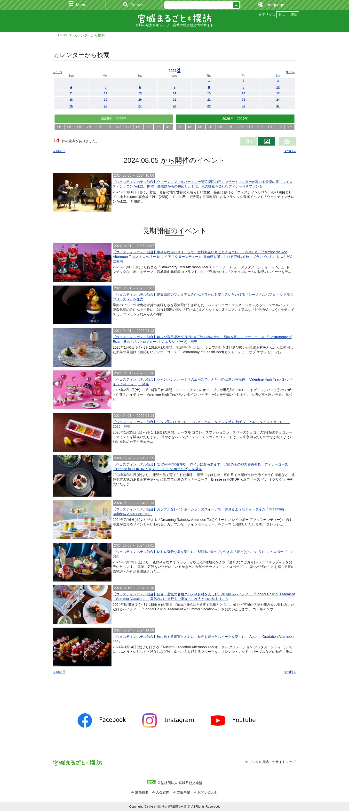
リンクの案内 (259, 762)
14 (174, 93)
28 (174, 106)
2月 (158, 127)
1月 (148, 127)
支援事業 (183, 792)
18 (70, 99)
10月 (119, 127)
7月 (89, 127)
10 (277, 87)
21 (174, 99)
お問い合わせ (208, 792)
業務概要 (142, 792)
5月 (69, 127)
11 (70, 93)
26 (105, 106)
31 (277, 106)
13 (140, 93)
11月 (129, 127)
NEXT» (290, 72)
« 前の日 (59, 151)
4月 (59, 127)
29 (209, 106)
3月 (168, 127)
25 (70, 106)
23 (243, 99)
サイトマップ (285, 762)
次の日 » (290, 151)
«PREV (57, 72)
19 (105, 99)
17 (277, 93)
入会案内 (162, 792)
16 (243, 93)
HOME (63, 35)
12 (105, 93)
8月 (99, 127)
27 (140, 106)
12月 (139, 127)
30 (243, 106)
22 (209, 99)
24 (277, 99)
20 (140, 99)
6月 (79, 127)
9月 (109, 127)
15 (209, 93)
